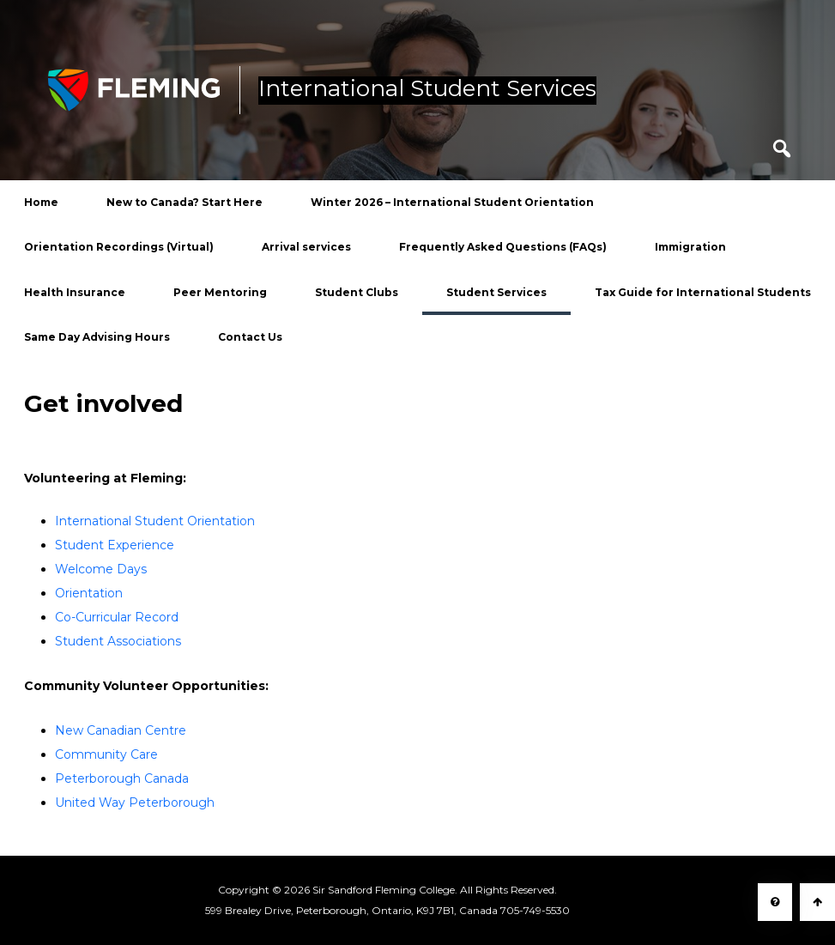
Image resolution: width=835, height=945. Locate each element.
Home (41, 202)
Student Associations (118, 641)
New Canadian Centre (120, 730)
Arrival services (306, 246)
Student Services (496, 292)
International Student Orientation (155, 521)
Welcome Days (101, 569)
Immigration (690, 246)
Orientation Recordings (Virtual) (119, 246)
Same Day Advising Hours (97, 336)
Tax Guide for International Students (703, 292)
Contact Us (250, 336)
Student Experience (114, 545)
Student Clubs (356, 292)
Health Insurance (74, 292)
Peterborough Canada (122, 778)
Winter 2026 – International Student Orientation (452, 202)
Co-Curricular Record (116, 617)
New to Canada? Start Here (184, 202)
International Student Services (427, 89)
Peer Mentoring (220, 292)
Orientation (89, 593)
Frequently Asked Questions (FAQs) (503, 246)
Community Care (106, 754)
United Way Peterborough (135, 802)
